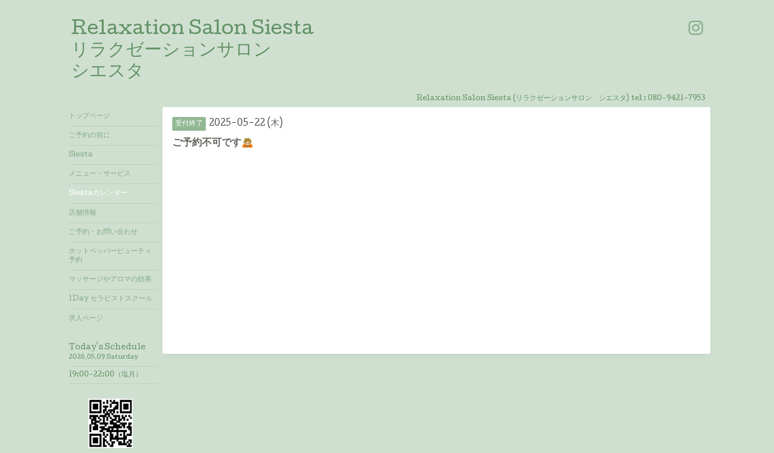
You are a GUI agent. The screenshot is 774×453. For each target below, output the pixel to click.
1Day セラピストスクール (111, 299)
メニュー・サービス (100, 174)
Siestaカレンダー (98, 193)
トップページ (89, 116)
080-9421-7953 (676, 99)
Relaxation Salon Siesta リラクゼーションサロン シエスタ (192, 51)
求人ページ (86, 319)
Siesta (81, 155)
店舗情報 (82, 213)
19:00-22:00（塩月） (105, 375)
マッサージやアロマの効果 (110, 280)
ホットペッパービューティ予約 (110, 256)
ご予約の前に (89, 136)
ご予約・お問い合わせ (103, 232)
